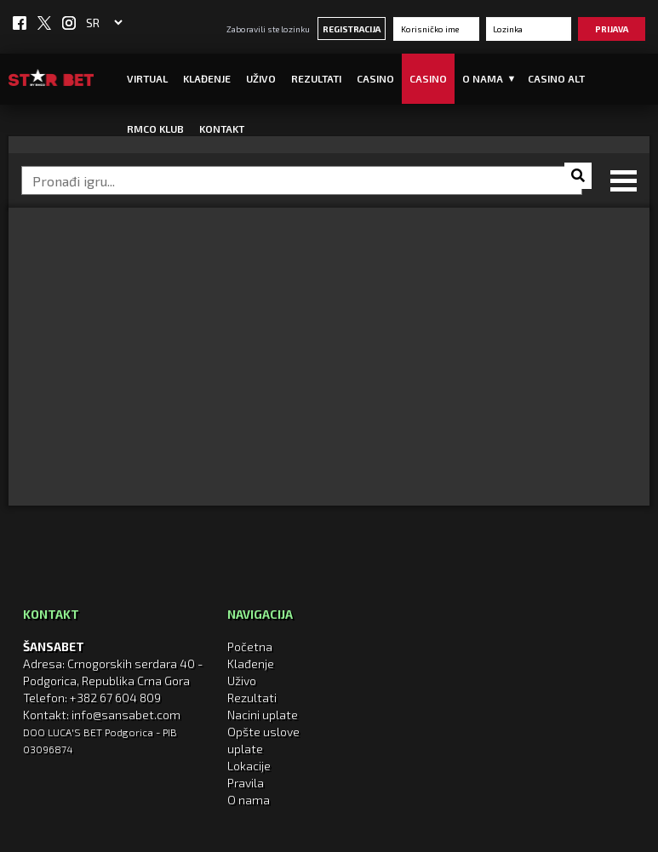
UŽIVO (261, 78)
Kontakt (221, 128)
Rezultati (316, 78)
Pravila (245, 782)
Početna (249, 646)
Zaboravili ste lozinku (268, 29)
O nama (248, 799)
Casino (375, 78)
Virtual (147, 78)
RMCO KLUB (155, 128)
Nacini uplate (262, 714)
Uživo (241, 680)
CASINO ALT (556, 78)
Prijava (611, 29)
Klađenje (207, 78)
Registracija (351, 29)
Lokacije (249, 765)
